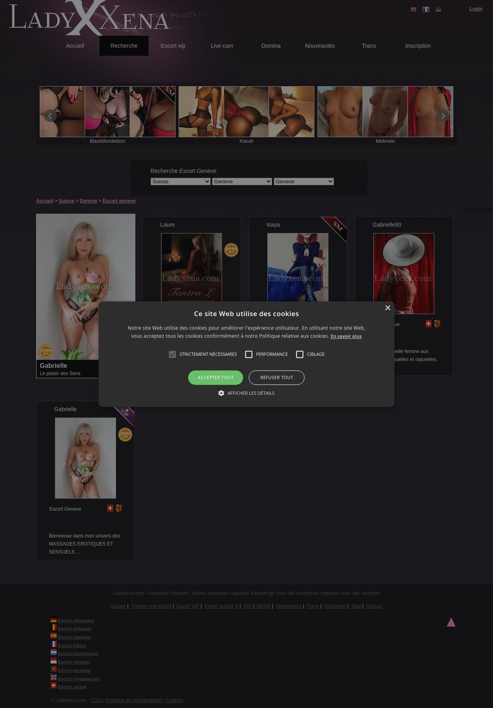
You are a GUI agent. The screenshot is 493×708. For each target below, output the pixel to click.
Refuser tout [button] (277, 378)
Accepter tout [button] (216, 378)
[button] (172, 355)
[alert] (246, 354)
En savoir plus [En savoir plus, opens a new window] (346, 336)
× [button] (387, 308)
